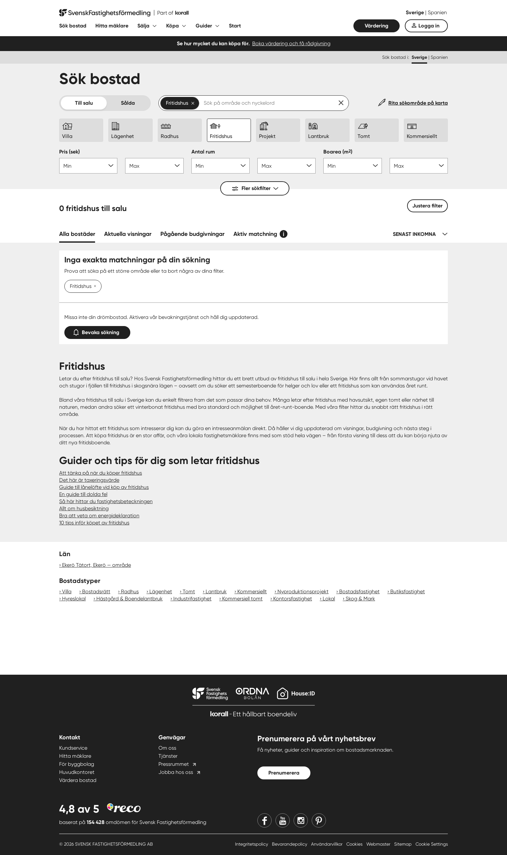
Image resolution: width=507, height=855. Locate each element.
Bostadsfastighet (359, 591)
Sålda (128, 103)
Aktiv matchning (255, 234)
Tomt (189, 591)
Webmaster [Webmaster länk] (379, 844)
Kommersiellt (252, 591)
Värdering (376, 26)
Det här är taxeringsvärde (89, 480)
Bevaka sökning (97, 331)
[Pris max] (154, 166)
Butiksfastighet (407, 591)
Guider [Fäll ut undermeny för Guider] (204, 26)
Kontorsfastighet (292, 599)
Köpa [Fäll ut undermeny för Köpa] (172, 26)
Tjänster (168, 756)
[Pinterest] (319, 820)
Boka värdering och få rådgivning (291, 43)
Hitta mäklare (111, 26)
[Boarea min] (352, 166)
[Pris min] (88, 166)
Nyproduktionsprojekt (303, 591)
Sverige (415, 12)
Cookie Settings (431, 844)
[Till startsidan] (124, 13)
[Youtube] (282, 820)
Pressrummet (173, 764)
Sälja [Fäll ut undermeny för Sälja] (143, 26)
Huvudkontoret (76, 772)
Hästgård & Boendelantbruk (129, 599)
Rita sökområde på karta (418, 103)
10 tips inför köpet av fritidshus (94, 523)
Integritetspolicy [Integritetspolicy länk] (252, 844)
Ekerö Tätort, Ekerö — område (96, 565)
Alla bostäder (77, 234)
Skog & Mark (360, 599)
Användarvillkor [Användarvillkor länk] (327, 844)
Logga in (428, 26)
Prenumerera (283, 773)
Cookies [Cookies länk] (355, 844)
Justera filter (427, 206)
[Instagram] (301, 820)
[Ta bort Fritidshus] (94, 286)
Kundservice (73, 748)
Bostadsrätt (96, 591)
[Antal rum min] (220, 166)
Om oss (167, 748)
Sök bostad (72, 26)
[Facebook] (264, 820)
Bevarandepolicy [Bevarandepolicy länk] (290, 844)
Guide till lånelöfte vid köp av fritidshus (104, 487)
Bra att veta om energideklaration (99, 515)
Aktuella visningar (127, 234)
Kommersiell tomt (242, 599)
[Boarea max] (419, 166)
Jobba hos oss (175, 772)
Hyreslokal (74, 599)
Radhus (130, 591)
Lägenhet (160, 591)
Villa (66, 591)
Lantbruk (216, 591)
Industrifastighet (192, 599)
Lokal (329, 599)
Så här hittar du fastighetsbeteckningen (106, 501)
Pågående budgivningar (192, 234)
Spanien (437, 12)
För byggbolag (76, 764)
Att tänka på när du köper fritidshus (100, 473)
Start (235, 26)
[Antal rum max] (286, 166)
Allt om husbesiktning (84, 508)
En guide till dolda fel (83, 494)
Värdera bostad (77, 780)
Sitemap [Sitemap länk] (403, 844)
